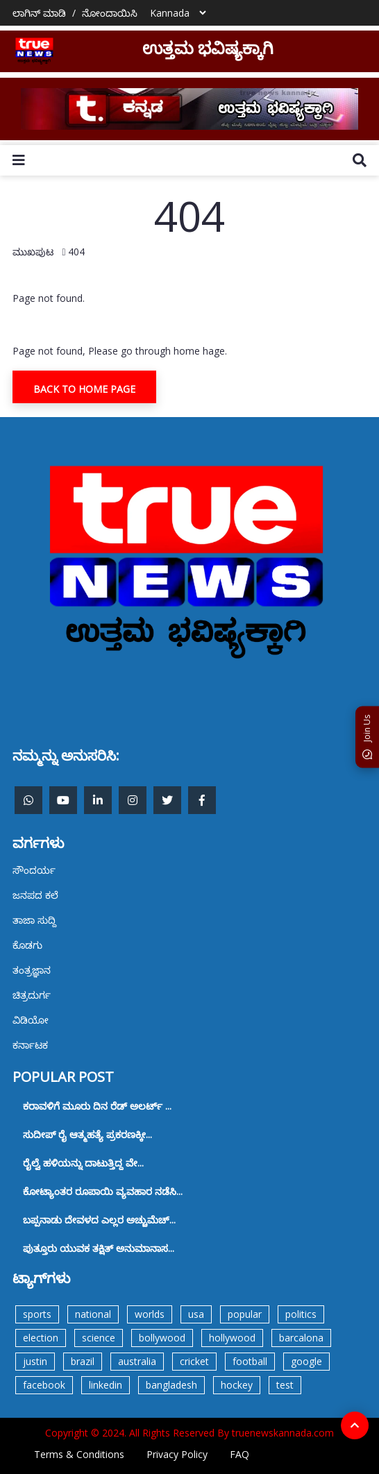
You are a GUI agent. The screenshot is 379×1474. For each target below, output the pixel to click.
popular (245, 1314)
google (306, 1361)
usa (196, 1314)
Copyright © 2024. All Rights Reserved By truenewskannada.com (189, 1432)
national (93, 1314)
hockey (237, 1384)
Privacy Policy (177, 1454)
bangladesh (171, 1384)
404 (76, 251)
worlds (150, 1314)
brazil (82, 1361)
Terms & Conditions (79, 1454)
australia (137, 1361)
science (98, 1337)
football (250, 1361)
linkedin (105, 1384)
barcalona (301, 1337)
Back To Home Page (84, 389)
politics (301, 1314)
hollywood (232, 1337)
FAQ (239, 1454)
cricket (194, 1361)
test (285, 1384)
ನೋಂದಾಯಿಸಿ (109, 12)
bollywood (162, 1337)
